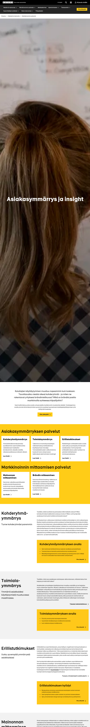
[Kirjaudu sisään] (81, 2)
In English (60, 2)
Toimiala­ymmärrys (11, 583)
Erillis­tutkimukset (18, 648)
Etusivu (3, 16)
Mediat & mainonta (14, 16)
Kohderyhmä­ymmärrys (14, 516)
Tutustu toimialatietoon (78, 604)
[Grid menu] (71, 2)
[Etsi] (66, 2)
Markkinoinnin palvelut (29, 16)
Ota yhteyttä (44, 414)
